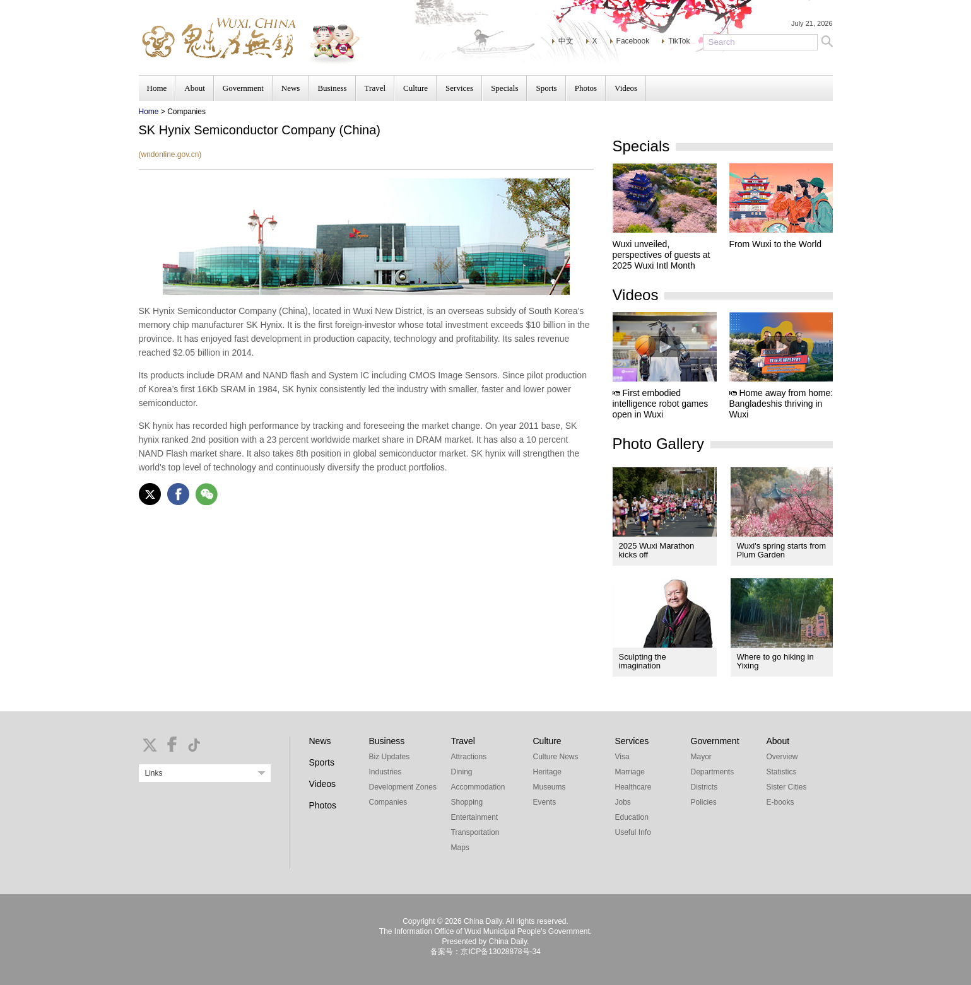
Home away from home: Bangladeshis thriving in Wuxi (781, 403)
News (290, 88)
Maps (460, 847)
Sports (546, 88)
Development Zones (403, 787)
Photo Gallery (658, 443)
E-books (780, 802)
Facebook (633, 41)
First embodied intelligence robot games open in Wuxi (661, 403)
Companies (388, 802)
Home (157, 88)
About (194, 88)
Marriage (630, 771)
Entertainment (474, 817)
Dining (462, 771)
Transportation (475, 832)
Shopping (467, 802)
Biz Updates (389, 756)
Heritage (547, 771)
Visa (622, 756)
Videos (626, 88)
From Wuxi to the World (775, 244)
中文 (566, 41)
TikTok (679, 41)
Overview (782, 756)
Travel (375, 88)
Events (544, 802)
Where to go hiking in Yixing (775, 661)
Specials (504, 88)
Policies (704, 802)
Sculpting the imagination (642, 661)
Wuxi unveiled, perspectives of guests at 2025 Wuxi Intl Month (661, 255)
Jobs (623, 802)
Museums (549, 787)
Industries (385, 771)
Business (331, 88)
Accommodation (478, 787)
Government (243, 88)
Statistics (782, 771)
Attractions (469, 756)
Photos (586, 88)
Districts (704, 787)
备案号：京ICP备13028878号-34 (485, 951)
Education (632, 817)
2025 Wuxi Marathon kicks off (657, 550)
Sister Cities (787, 787)
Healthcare (633, 787)
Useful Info (633, 832)
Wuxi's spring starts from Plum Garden (782, 550)
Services (459, 88)
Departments (712, 771)
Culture (415, 88)
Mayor (701, 756)
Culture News (556, 756)
